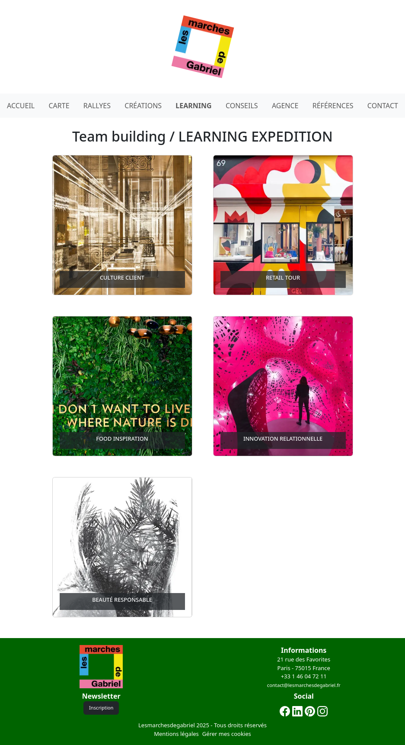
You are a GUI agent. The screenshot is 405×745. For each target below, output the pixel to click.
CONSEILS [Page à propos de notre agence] (242, 105)
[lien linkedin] (297, 711)
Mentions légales (176, 734)
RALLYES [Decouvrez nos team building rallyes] (97, 105)
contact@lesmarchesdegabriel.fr (304, 685)
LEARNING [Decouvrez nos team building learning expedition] (193, 105)
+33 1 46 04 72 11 (304, 676)
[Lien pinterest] (310, 711)
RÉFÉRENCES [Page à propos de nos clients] (333, 105)
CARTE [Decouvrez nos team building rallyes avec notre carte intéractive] (58, 105)
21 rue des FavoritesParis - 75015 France (303, 663)
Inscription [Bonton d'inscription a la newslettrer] (101, 707)
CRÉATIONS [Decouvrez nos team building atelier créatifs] (143, 105)
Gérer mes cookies (226, 734)
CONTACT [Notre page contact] (382, 105)
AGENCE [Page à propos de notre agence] (285, 105)
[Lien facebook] (285, 711)
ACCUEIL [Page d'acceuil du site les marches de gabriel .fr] (21, 105)
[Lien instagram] (322, 711)
